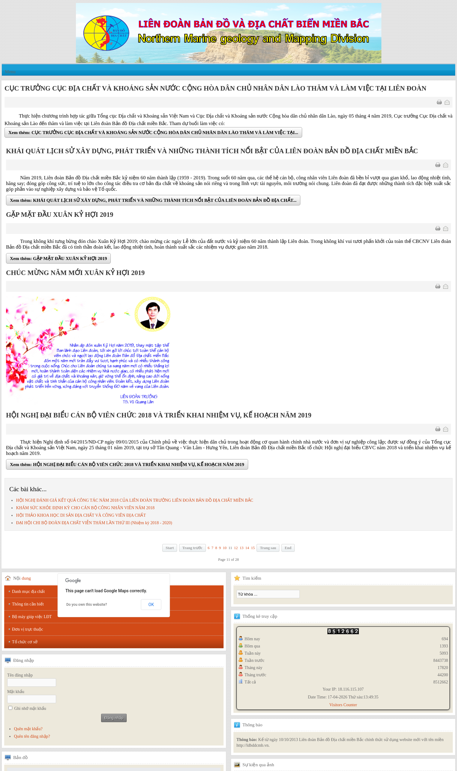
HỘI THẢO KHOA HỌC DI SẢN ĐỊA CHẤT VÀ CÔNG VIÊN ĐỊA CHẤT (81, 515)
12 (236, 548)
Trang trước (192, 548)
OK (151, 604)
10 (225, 548)
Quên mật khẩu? (28, 729)
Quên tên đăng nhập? (32, 736)
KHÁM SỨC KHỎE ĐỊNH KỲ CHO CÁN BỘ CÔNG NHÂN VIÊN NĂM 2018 (85, 508)
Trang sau (268, 548)
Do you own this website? (86, 604)
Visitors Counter (343, 705)
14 (247, 548)
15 (253, 548)
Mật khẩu (15, 691)
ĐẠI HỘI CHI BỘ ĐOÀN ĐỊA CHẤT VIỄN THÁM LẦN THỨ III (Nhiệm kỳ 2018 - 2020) (94, 523)
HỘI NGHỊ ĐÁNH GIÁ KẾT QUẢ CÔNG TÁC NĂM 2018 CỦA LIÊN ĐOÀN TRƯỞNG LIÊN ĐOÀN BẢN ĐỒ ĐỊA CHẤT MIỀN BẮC (134, 500)
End (288, 548)
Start (170, 548)
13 (242, 548)
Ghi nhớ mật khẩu (30, 708)
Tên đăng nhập (20, 675)
